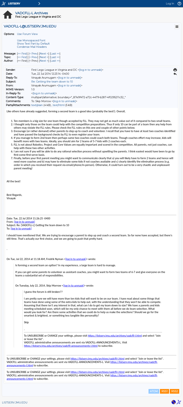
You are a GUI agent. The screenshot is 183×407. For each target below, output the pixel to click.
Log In (170, 3)
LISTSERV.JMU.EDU (14, 402)
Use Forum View (27, 34)
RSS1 (164, 391)
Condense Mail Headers (32, 46)
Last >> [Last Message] (55, 53)
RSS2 (174, 391)
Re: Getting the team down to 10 (52, 81)
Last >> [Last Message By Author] (55, 60)
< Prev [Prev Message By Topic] (33, 57)
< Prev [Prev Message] (33, 53)
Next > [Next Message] (44, 53)
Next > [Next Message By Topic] (44, 57)
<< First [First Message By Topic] (22, 57)
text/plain (37, 105)
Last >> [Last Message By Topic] (55, 57)
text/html (59, 105)
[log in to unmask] (90, 69)
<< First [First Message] (22, 53)
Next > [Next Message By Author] (44, 60)
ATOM (154, 391)
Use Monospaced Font (31, 40)
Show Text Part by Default (33, 43)
